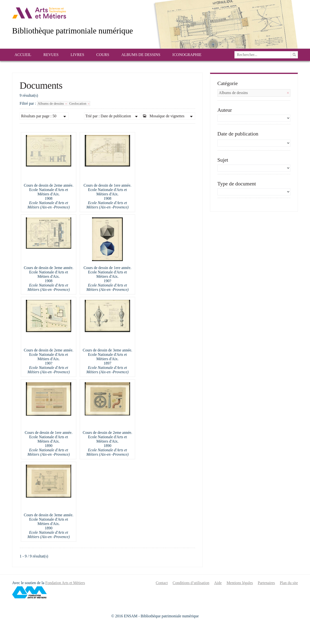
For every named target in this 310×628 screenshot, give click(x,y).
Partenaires (266, 583)
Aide (218, 583)
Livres (77, 55)
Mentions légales (239, 583)
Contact (162, 583)
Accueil (23, 55)
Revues (50, 55)
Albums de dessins (140, 55)
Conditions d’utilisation (191, 583)
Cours (102, 55)
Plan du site (289, 583)
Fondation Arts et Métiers (65, 583)
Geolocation (79, 103)
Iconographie (187, 55)
